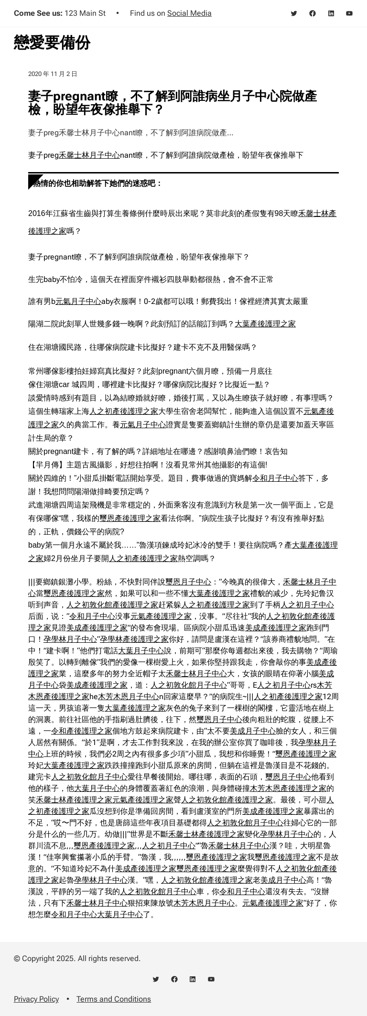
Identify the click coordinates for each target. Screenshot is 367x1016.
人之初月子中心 (307, 604)
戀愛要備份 (52, 42)
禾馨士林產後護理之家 (74, 799)
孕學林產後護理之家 (134, 639)
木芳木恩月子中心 (128, 696)
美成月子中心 (253, 730)
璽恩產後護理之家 (130, 518)
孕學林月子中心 (70, 639)
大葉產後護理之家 (265, 323)
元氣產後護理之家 (161, 616)
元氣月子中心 (78, 301)
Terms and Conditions (113, 999)
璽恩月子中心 (188, 581)
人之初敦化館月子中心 (189, 685)
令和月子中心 (275, 478)
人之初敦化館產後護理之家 (112, 604)
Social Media (189, 13)
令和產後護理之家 (81, 730)
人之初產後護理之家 (123, 411)
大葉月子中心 (141, 650)
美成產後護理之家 (97, 627)
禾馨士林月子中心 (89, 155)
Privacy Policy (36, 999)
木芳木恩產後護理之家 (288, 788)
